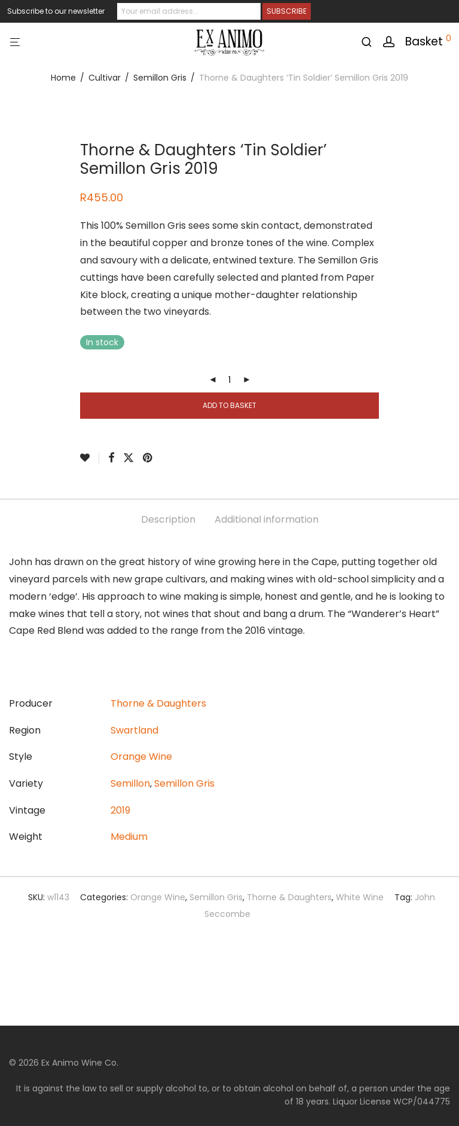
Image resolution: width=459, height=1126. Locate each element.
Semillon (130, 783)
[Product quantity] (229, 379)
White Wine (360, 897)
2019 (120, 810)
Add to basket (229, 405)
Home (63, 78)
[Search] (371, 42)
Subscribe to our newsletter (56, 11)
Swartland (134, 730)
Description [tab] (168, 519)
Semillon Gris (159, 78)
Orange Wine (141, 756)
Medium (129, 836)
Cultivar (104, 78)
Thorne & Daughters (158, 703)
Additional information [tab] (267, 519)
